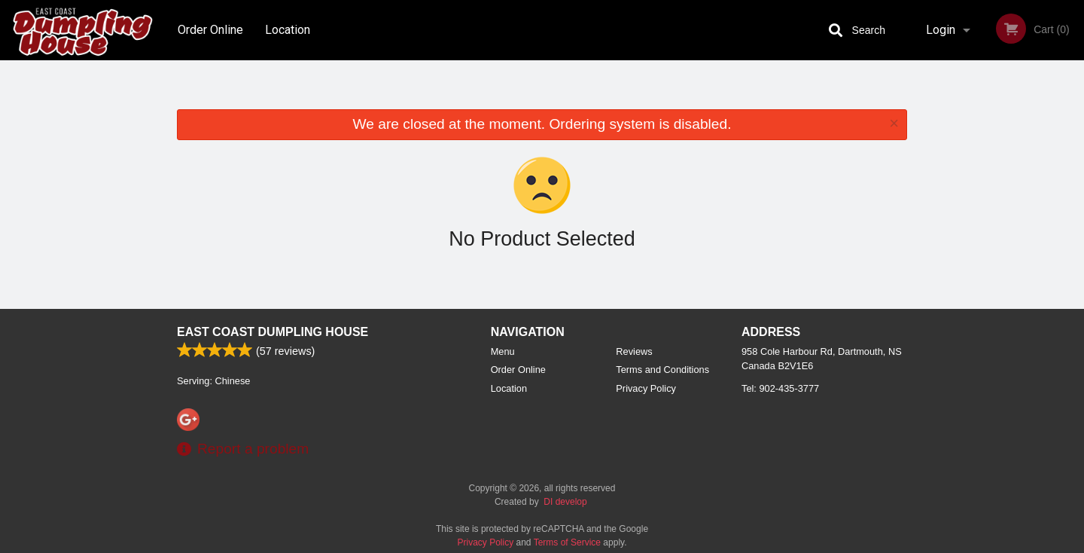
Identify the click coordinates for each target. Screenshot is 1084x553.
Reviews (634, 351)
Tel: (780, 388)
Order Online (210, 30)
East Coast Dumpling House (272, 331)
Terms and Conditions (662, 369)
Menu (503, 351)
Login (940, 30)
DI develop (565, 501)
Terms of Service (567, 542)
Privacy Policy (646, 388)
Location (287, 30)
